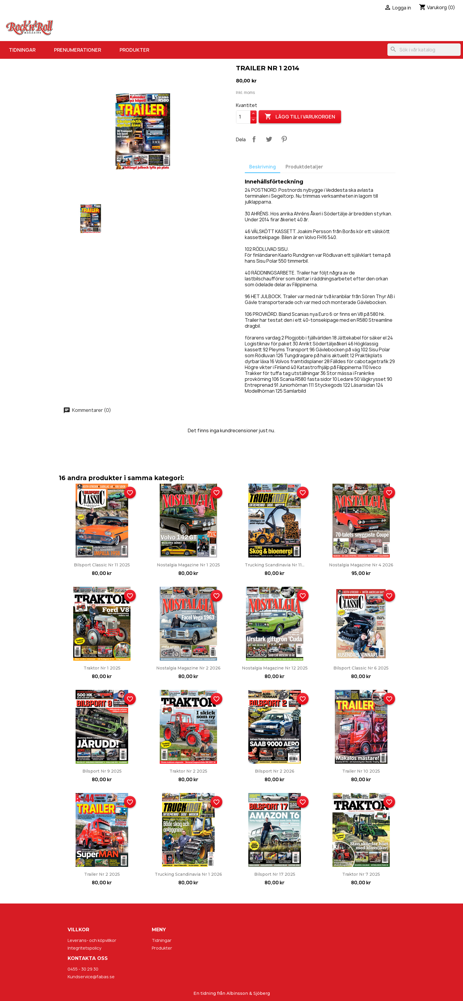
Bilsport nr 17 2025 (274, 874)
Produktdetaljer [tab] (304, 167)
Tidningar (22, 50)
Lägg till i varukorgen (300, 117)
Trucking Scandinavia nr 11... (274, 565)
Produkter (134, 50)
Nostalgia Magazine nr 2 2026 (188, 668)
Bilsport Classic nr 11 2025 (102, 565)
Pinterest (284, 139)
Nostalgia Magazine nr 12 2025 (275, 668)
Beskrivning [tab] (262, 167)
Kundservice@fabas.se (91, 976)
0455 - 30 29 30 (83, 969)
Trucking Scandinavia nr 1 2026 (188, 874)
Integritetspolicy (84, 948)
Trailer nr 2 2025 (102, 874)
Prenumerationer (77, 50)
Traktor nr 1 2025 (102, 668)
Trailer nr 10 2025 (361, 771)
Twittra (269, 139)
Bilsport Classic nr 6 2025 (361, 668)
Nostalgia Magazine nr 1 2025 (188, 565)
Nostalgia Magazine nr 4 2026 (361, 565)
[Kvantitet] (243, 117)
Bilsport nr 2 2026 (274, 771)
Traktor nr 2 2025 (188, 771)
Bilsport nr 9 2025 (102, 771)
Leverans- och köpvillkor (92, 940)
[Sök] (424, 49)
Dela (254, 139)
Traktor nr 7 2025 (361, 874)
